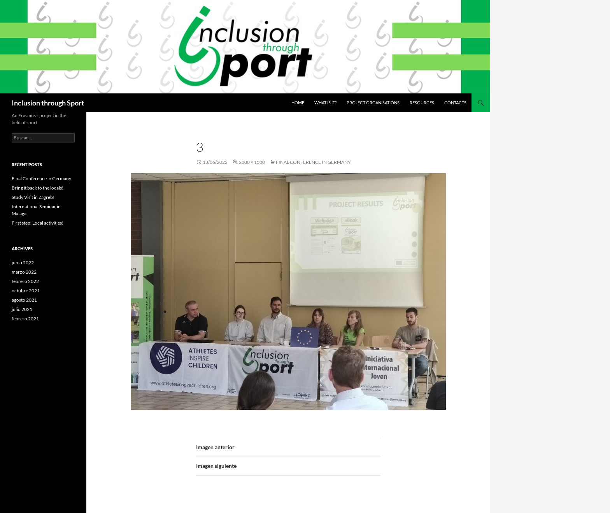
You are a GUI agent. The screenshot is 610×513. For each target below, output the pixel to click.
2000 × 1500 (252, 162)
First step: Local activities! (37, 223)
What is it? (325, 102)
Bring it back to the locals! (37, 188)
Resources (422, 102)
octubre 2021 (26, 290)
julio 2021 (22, 309)
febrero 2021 (25, 319)
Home (297, 102)
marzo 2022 (24, 272)
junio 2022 (23, 262)
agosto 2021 (24, 300)
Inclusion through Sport (48, 102)
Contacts (455, 102)
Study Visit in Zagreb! (33, 197)
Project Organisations (373, 102)
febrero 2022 (25, 281)
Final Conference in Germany (313, 162)
